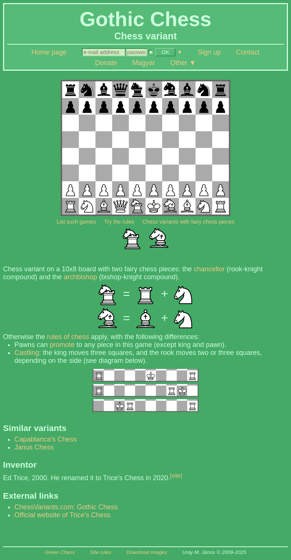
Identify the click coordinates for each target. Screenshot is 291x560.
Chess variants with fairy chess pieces (188, 222)
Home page (49, 52)
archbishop (80, 277)
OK (165, 52)
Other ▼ (183, 63)
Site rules (100, 552)
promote (62, 344)
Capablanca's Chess (45, 439)
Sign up (209, 52)
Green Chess (60, 552)
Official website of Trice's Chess (62, 515)
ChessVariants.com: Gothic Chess (66, 507)
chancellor (209, 269)
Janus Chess (34, 447)
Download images (147, 552)
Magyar (143, 63)
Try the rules (119, 222)
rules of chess (68, 337)
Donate (106, 63)
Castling (26, 352)
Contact (248, 52)
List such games (76, 222)
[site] (176, 475)
